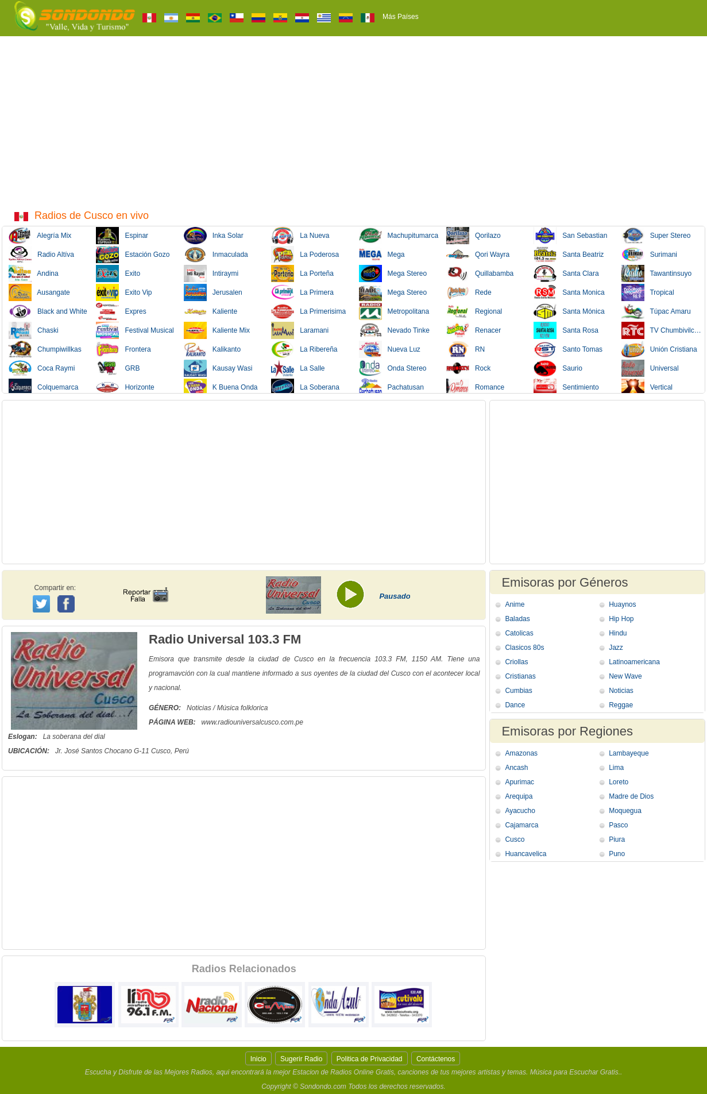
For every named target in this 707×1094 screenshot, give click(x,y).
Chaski (34, 330)
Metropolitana (394, 311)
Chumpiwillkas (45, 349)
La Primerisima (308, 311)
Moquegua (625, 811)
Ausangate (39, 292)
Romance (475, 387)
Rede (469, 292)
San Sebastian (570, 235)
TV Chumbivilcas (661, 330)
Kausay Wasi (218, 368)
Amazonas (521, 753)
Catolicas (519, 633)
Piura (617, 839)
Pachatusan (391, 387)
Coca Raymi (42, 368)
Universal (650, 368)
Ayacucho (520, 811)
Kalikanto (212, 349)
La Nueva (300, 235)
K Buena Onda (221, 387)
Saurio (558, 368)
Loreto (618, 782)
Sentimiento (566, 387)
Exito (118, 273)
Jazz (616, 648)
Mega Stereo (393, 273)
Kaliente (210, 311)
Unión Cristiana (659, 349)
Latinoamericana (634, 662)
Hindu (618, 633)
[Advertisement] (353, 122)
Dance (515, 705)
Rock (468, 368)
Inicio (258, 1059)
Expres (121, 311)
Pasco (618, 825)
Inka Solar (214, 235)
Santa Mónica (569, 311)
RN (465, 349)
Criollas (516, 662)
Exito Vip (124, 292)
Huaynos (622, 604)
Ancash (516, 768)
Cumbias (518, 691)
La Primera (302, 292)
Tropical (647, 292)
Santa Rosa (566, 330)
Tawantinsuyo (656, 273)
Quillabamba (479, 273)
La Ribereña (304, 349)
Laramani (300, 330)
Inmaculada (216, 254)
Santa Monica (569, 292)
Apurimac (519, 782)
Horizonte (125, 387)
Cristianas (520, 676)
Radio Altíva (41, 254)
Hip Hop (621, 619)
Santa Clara (566, 273)
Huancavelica (525, 854)
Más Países (401, 17)
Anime (514, 604)
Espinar (122, 235)
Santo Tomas (568, 349)
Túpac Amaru (656, 311)
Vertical (647, 387)
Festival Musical (134, 330)
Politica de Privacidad (370, 1059)
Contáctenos (435, 1059)
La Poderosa (305, 254)
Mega (382, 254)
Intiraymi (211, 273)
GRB (118, 368)
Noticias (621, 691)
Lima (616, 768)
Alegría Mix (40, 235)
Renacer (473, 330)
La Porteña (302, 273)
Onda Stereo (393, 368)
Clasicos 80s (524, 648)
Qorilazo (473, 235)
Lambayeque (628, 753)
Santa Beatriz (569, 254)
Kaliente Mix (217, 330)
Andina (34, 273)
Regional (474, 311)
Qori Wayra (477, 254)
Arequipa (518, 796)
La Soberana (305, 387)
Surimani (649, 254)
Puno (617, 854)
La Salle (297, 368)
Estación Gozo (132, 254)
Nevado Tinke (394, 330)
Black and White (48, 311)
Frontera (123, 349)
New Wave (625, 676)
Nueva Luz (389, 349)
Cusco (514, 839)
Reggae (621, 705)
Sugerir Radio (301, 1059)
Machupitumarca (399, 235)
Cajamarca (521, 825)
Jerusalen (213, 292)
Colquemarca (43, 387)
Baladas (517, 619)
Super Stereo (656, 235)
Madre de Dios (631, 796)
